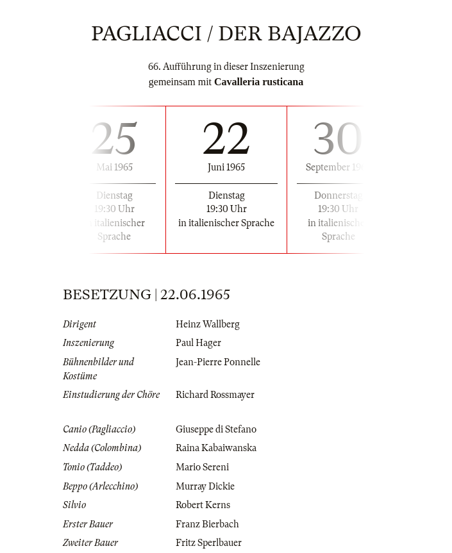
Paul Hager (198, 343)
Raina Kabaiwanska (216, 448)
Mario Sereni (202, 467)
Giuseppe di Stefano (216, 429)
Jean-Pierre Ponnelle (218, 362)
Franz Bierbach (207, 524)
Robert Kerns (203, 505)
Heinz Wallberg (208, 324)
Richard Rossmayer (215, 395)
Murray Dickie (205, 486)
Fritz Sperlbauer (209, 543)
